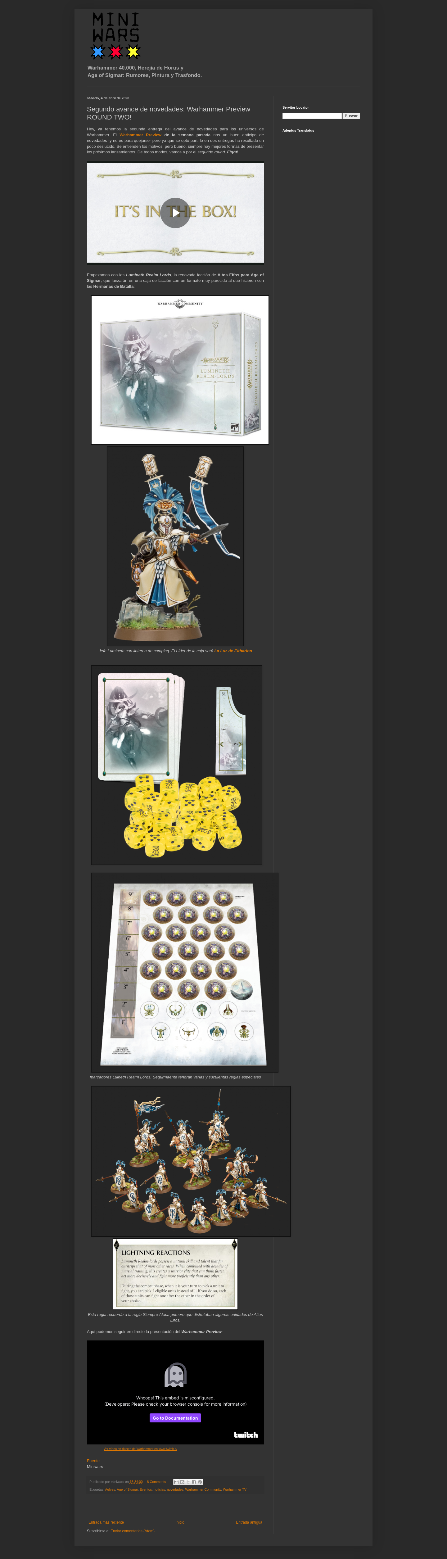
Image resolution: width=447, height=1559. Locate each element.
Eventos (146, 1489)
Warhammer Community (203, 1489)
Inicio (180, 1522)
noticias (159, 1489)
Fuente (93, 1460)
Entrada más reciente (106, 1522)
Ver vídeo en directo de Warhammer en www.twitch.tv (140, 1449)
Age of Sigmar (127, 1489)
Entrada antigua (249, 1522)
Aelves (110, 1489)
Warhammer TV (234, 1489)
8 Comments (156, 1482)
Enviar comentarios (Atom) (133, 1531)
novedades (175, 1489)
